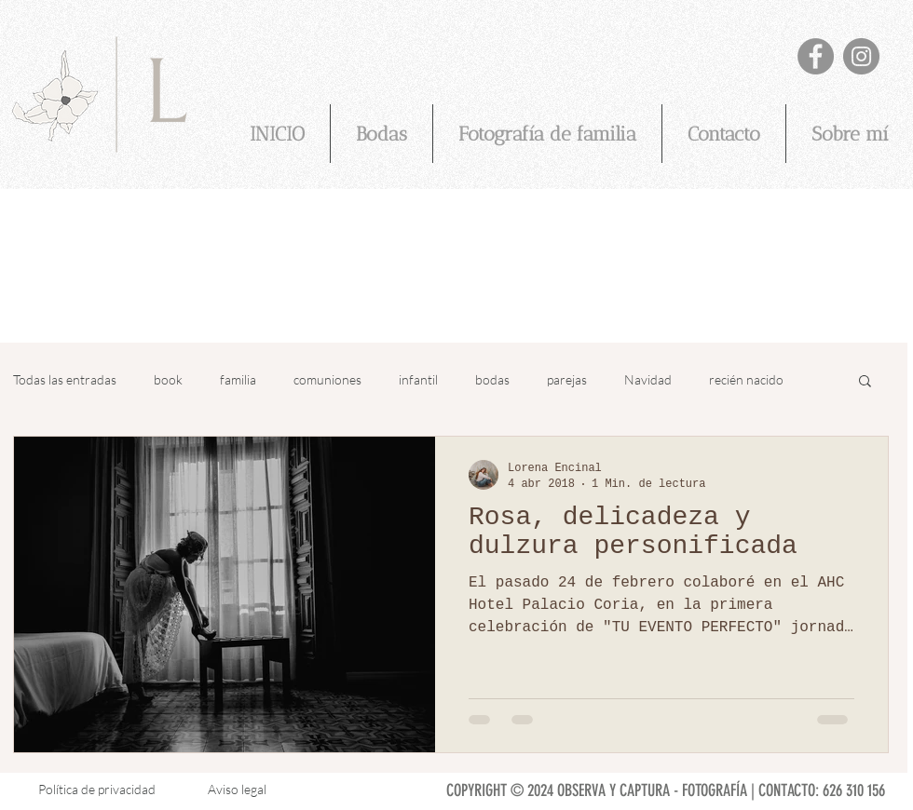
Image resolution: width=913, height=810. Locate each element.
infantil (418, 379)
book (168, 379)
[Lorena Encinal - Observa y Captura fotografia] (815, 56)
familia (238, 379)
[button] (865, 382)
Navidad (648, 379)
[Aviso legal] (237, 790)
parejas (567, 379)
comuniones (327, 379)
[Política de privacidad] (96, 790)
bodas (492, 379)
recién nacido (746, 379)
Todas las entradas (64, 379)
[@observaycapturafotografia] (861, 56)
